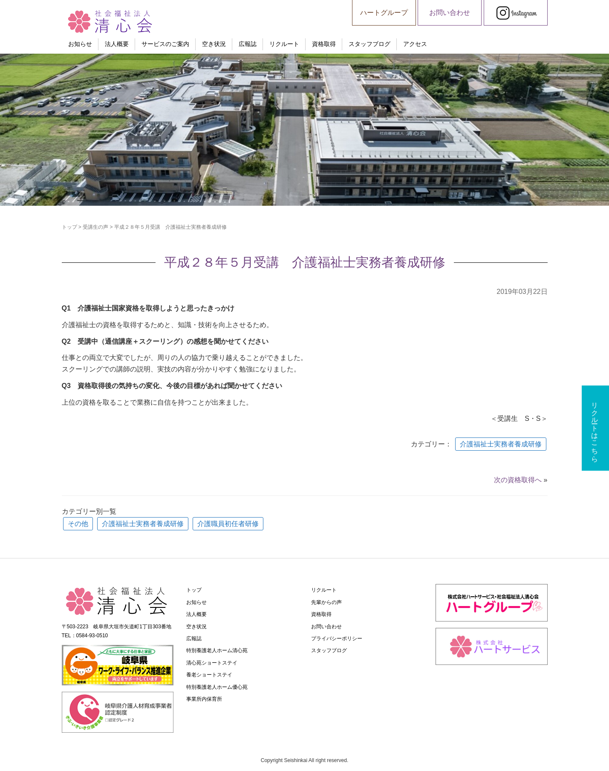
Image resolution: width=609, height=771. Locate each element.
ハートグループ (384, 12)
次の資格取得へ (518, 479)
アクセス (415, 43)
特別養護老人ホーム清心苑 (217, 650)
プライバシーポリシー (336, 639)
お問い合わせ (449, 12)
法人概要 (117, 43)
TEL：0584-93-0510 (85, 636)
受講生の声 (95, 227)
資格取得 (324, 43)
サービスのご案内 (165, 43)
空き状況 (214, 43)
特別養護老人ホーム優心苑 (217, 687)
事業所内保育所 (204, 699)
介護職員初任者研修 (228, 523)
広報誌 (248, 43)
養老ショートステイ (209, 675)
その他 (78, 523)
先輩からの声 (326, 602)
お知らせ (80, 43)
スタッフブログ (369, 43)
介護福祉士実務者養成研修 (501, 444)
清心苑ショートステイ (211, 663)
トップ (69, 227)
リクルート (284, 43)
